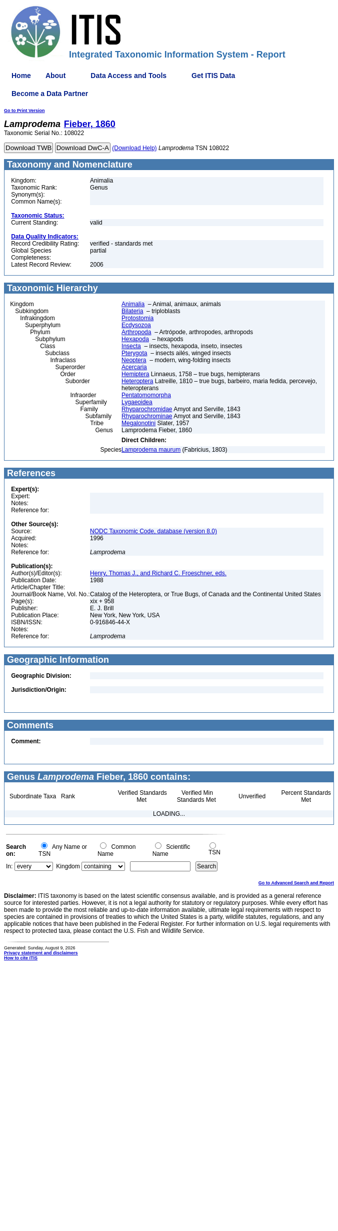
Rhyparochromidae (147, 409)
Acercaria (134, 367)
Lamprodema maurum (151, 449)
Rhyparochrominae (147, 416)
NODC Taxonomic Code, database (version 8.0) (153, 531)
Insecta (131, 346)
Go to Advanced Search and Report (296, 882)
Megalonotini (139, 423)
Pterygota (134, 353)
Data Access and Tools (128, 76)
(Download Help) (134, 148)
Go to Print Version (24, 110)
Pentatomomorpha (146, 395)
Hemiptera (135, 374)
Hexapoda (135, 339)
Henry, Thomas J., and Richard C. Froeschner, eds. (158, 573)
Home (21, 76)
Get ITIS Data (213, 76)
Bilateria (132, 311)
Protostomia (138, 318)
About (56, 76)
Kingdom (68, 866)
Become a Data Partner (50, 94)
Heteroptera (137, 381)
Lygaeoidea (137, 402)
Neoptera (134, 360)
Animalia (133, 304)
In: (9, 866)
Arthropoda (136, 332)
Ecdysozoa (136, 325)
